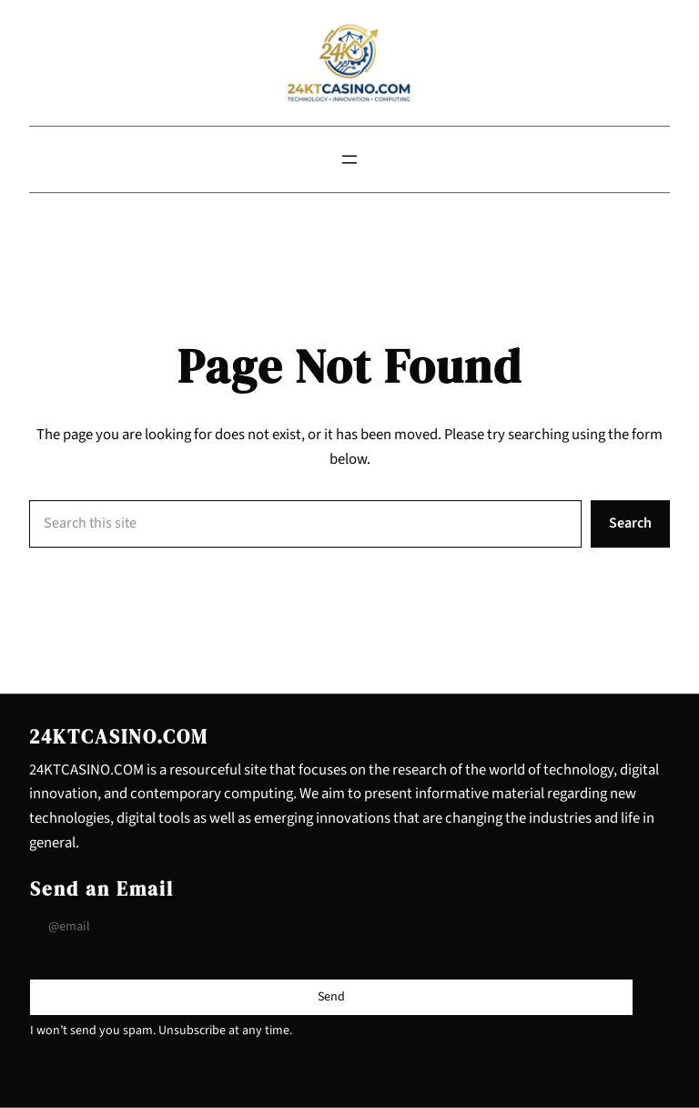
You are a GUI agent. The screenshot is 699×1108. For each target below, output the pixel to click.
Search (630, 523)
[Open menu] (349, 159)
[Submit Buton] (331, 997)
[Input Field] (331, 927)
